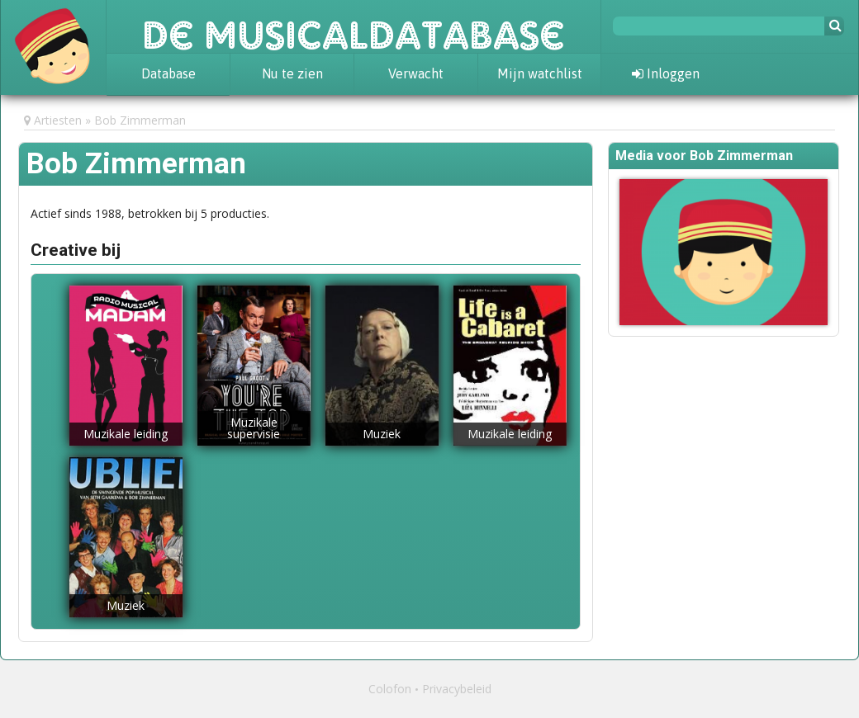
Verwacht (416, 73)
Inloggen (666, 73)
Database (168, 73)
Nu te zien (292, 73)
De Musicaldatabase (353, 26)
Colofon (389, 689)
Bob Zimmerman (140, 120)
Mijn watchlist (539, 73)
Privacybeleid (456, 689)
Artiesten (58, 120)
